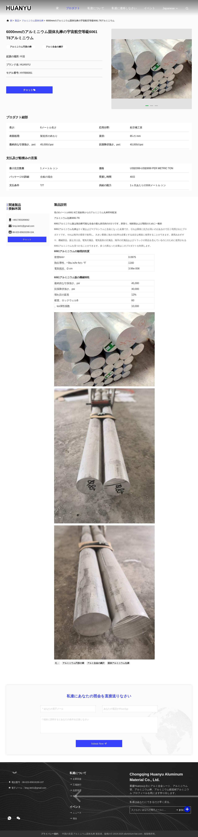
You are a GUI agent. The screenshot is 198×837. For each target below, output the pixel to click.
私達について (95, 8)
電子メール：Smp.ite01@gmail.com (27, 788)
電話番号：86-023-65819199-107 (26, 782)
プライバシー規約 (49, 834)
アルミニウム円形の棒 (73, 663)
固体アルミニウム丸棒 (118, 663)
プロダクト (73, 8)
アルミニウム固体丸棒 (32, 20)
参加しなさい (182, 810)
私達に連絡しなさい (124, 8)
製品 (17, 20)
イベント (149, 8)
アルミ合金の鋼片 (96, 663)
